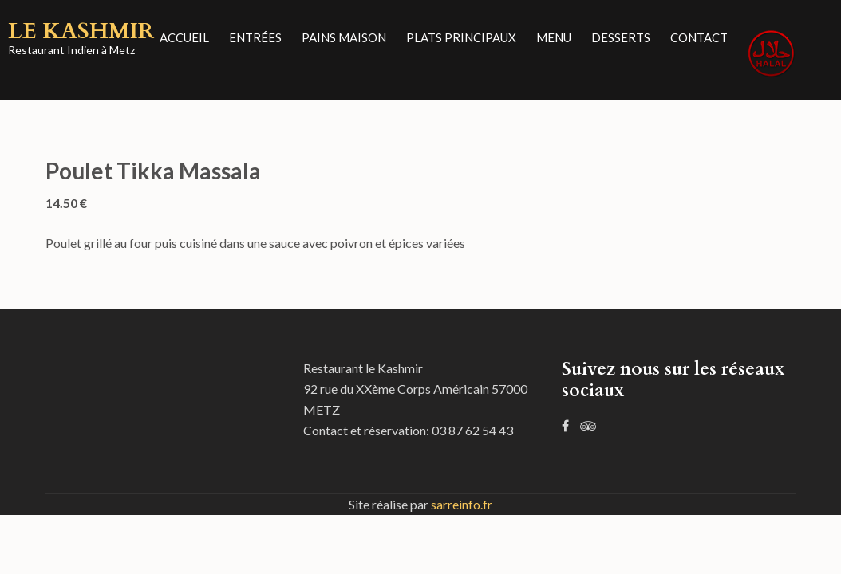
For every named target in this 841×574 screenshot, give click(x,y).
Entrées (255, 37)
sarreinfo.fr (461, 504)
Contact (699, 37)
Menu (553, 37)
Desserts (620, 37)
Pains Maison (344, 37)
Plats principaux (461, 37)
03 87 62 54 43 (472, 430)
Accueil (184, 37)
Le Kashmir (81, 31)
